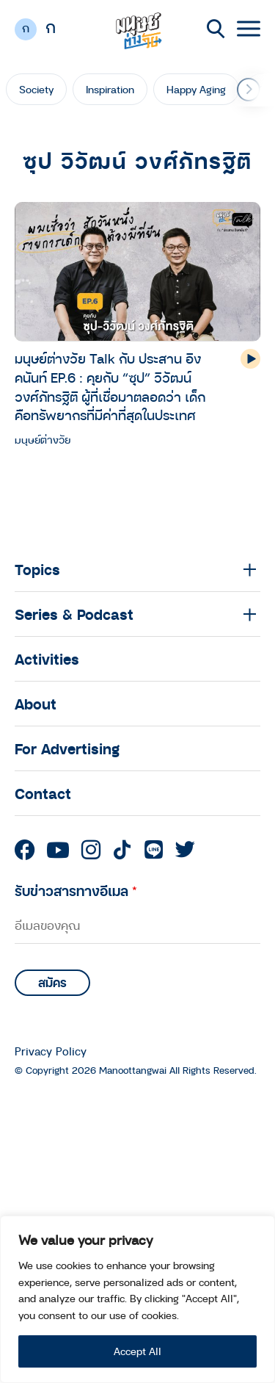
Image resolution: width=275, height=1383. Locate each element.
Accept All (137, 1351)
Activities (47, 659)
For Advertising (67, 748)
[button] (248, 89)
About (35, 704)
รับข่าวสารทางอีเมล (76, 890)
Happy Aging (196, 89)
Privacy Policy (51, 1051)
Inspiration (110, 89)
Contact (43, 793)
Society (36, 89)
